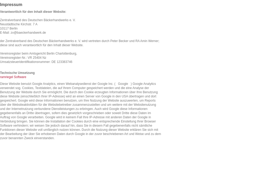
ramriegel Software (13, 77)
